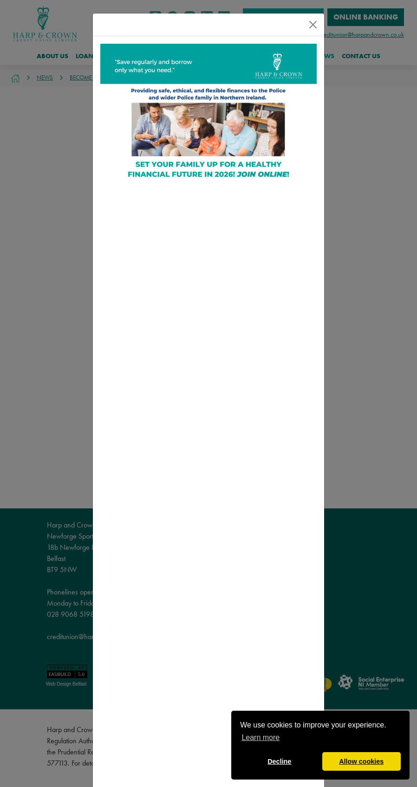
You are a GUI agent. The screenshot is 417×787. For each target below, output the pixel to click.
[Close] (313, 24)
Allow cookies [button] (361, 761)
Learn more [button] (260, 737)
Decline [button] (279, 761)
